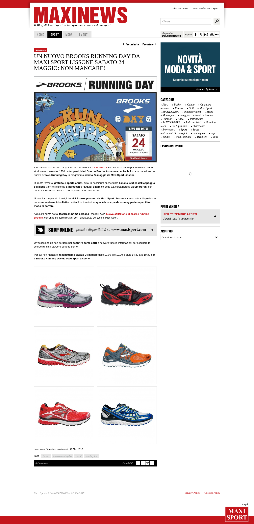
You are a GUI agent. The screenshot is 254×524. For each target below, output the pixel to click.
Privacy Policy (192, 492)
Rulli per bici (193, 122)
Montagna (168, 115)
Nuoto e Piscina (204, 115)
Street (196, 129)
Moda (69, 34)
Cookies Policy (212, 492)
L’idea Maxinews (179, 8)
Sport (55, 34)
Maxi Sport (205, 108)
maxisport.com (192, 111)
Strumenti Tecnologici (175, 133)
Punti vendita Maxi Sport (205, 8)
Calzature (205, 104)
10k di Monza (99, 167)
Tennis (166, 136)
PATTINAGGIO (171, 122)
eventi (79, 456)
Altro (165, 104)
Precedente (132, 44)
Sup (213, 133)
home (40, 34)
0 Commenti (42, 463)
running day (91, 456)
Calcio (190, 104)
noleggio (185, 115)
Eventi (84, 34)
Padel (181, 118)
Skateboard (199, 126)
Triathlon (202, 136)
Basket (177, 104)
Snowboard (169, 129)
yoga (215, 136)
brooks (46, 456)
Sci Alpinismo (179, 126)
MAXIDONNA (171, 111)
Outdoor (167, 118)
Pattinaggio (196, 118)
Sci (164, 126)
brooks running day (62, 456)
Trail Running (183, 136)
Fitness (179, 108)
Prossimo (148, 44)
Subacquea (199, 133)
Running (41, 50)
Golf (191, 108)
